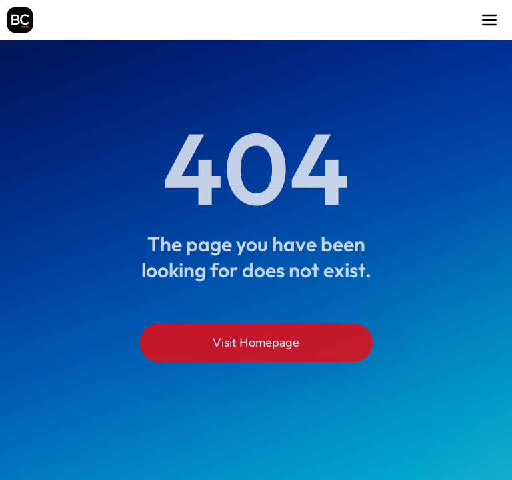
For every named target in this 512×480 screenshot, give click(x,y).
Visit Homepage (256, 342)
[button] (489, 20)
